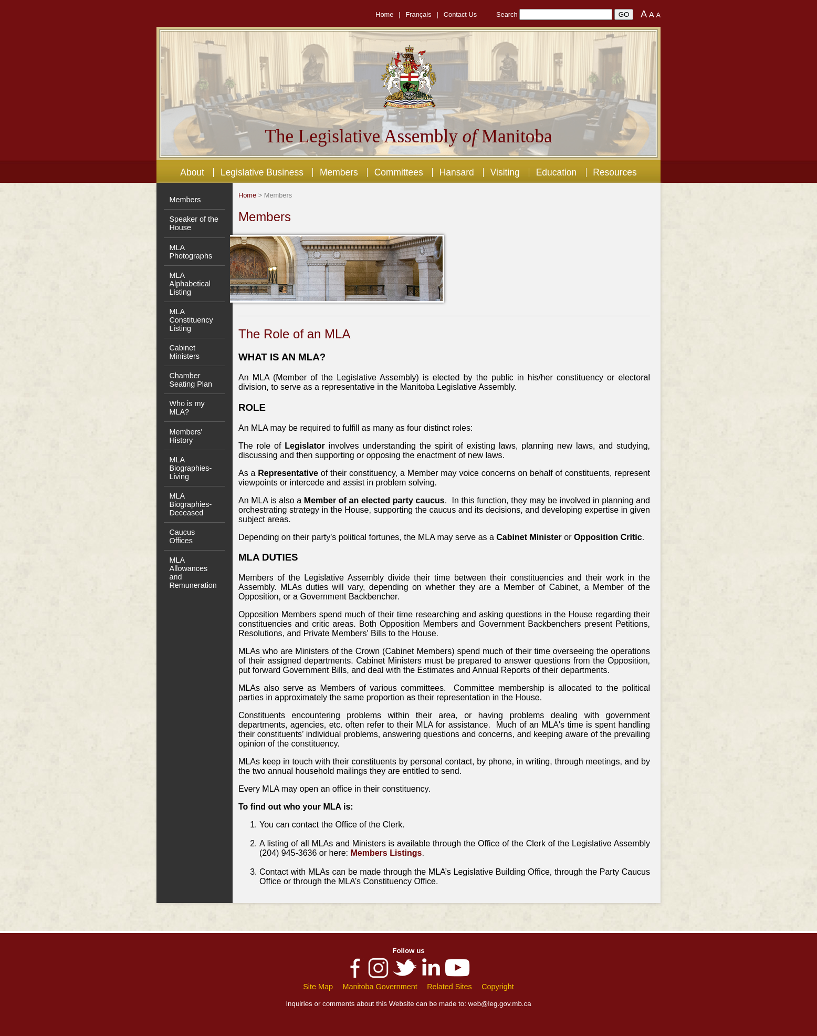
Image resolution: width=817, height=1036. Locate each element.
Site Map (318, 986)
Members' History (185, 436)
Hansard (456, 172)
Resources (614, 172)
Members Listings (386, 852)
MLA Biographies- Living (190, 468)
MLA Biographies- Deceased (190, 504)
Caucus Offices (182, 536)
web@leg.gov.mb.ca (499, 1004)
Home (384, 14)
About (192, 172)
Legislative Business (262, 172)
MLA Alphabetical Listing (189, 283)
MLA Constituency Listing (191, 320)
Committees (398, 172)
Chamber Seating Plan (190, 379)
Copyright (497, 986)
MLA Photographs (190, 251)
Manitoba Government (379, 986)
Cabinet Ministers (184, 352)
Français (419, 14)
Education (556, 172)
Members (339, 172)
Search (507, 14)
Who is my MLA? (186, 407)
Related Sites (449, 986)
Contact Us (460, 14)
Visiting (505, 172)
